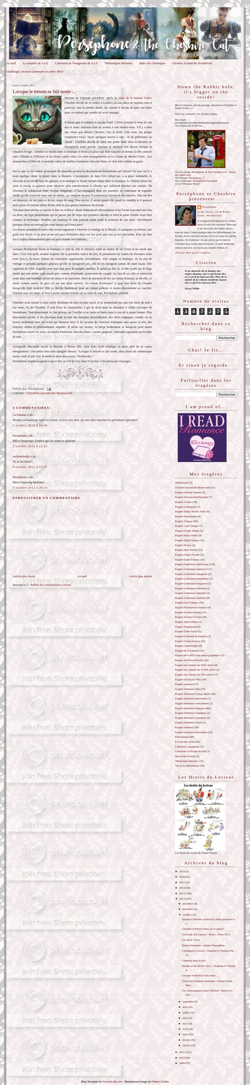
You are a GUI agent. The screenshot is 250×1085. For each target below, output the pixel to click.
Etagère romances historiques (191, 732)
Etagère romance (184, 727)
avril (185, 1028)
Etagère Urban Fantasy (187, 641)
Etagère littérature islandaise (190, 717)
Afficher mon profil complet (192, 252)
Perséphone (20, 435)
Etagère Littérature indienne (190, 588)
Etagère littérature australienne (192, 703)
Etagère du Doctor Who (188, 679)
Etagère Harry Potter (186, 535)
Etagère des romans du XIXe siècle (194, 665)
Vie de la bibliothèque (187, 765)
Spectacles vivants (185, 756)
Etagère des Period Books (189, 660)
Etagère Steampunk (186, 626)
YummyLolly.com (112, 1081)
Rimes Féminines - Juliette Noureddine (203, 945)
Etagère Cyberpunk (185, 506)
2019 (182, 871)
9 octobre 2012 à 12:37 (30, 467)
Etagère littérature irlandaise (190, 712)
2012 (182, 898)
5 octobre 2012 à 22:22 (30, 446)
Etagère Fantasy (184, 521)
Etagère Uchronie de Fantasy (191, 636)
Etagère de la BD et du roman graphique (197, 655)
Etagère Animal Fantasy (188, 492)
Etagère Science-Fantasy (188, 612)
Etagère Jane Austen (186, 549)
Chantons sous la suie (194, 960)
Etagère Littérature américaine (191, 564)
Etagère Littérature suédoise (190, 597)
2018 (182, 876)
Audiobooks (181, 482)
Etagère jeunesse (184, 684)
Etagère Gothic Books (187, 530)
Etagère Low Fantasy (186, 602)
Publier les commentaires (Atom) (50, 585)
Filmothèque (182, 736)
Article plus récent (24, 576)
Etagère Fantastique (186, 516)
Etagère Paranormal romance (191, 607)
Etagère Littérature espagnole (191, 573)
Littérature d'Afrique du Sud (190, 751)
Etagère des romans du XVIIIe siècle (195, 669)
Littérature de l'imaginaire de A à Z (76, 63)
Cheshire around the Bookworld (49, 393)
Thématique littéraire (186, 760)
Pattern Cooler (160, 1081)
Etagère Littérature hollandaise (192, 578)
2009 (182, 1063)
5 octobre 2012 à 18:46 (30, 425)
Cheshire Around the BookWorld (192, 63)
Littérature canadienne (187, 746)
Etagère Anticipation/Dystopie (191, 496)
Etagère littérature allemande (191, 698)
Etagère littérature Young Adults (192, 693)
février (187, 1039)
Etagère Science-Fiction (188, 616)
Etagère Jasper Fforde (187, 554)
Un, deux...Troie (191, 939)
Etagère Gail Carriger (187, 525)
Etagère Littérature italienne (190, 592)
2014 (182, 887)
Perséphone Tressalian (205, 180)
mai (185, 1023)
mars (186, 1034)
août (185, 1006)
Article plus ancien (140, 576)
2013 (182, 893)
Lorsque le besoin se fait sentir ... (44, 91)
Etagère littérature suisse (188, 722)
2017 (182, 882)
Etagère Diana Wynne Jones (190, 511)
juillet (186, 1012)
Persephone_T (196, 177)
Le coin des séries (185, 741)
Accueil (11, 63)
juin (185, 1017)
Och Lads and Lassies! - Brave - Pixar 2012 (206, 934)
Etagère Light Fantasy (187, 559)
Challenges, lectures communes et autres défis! (34, 71)
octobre (187, 914)
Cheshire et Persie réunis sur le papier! (203, 928)
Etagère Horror (183, 545)
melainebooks (21, 456)
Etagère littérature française (190, 708)
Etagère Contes (183, 501)
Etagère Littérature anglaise (190, 569)
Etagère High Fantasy (187, 540)
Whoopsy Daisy (190, 183)
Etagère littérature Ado (187, 688)
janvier (187, 1045)
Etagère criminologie (186, 645)
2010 (182, 1057)
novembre (188, 908)
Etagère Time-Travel (186, 631)
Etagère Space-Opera (186, 621)
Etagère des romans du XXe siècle (194, 674)
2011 (182, 1052)
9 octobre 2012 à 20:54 (30, 487)
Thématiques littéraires (118, 63)
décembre (188, 903)
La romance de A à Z (35, 63)
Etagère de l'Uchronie (187, 650)
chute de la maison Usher (134, 98)
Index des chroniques (152, 63)
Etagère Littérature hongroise (191, 583)
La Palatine (19, 415)
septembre (189, 1001)
